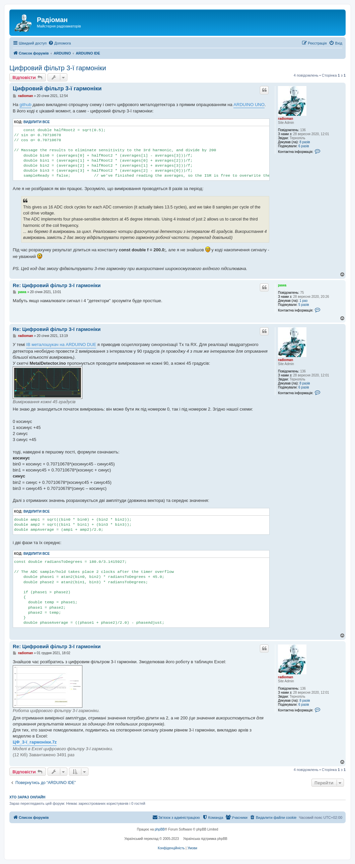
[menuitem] (59, 43)
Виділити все (36, 122)
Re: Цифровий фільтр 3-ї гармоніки (57, 285)
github (25, 104)
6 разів (303, 146)
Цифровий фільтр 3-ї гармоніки (57, 68)
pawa (282, 285)
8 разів (304, 142)
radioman (285, 118)
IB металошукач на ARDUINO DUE (61, 344)
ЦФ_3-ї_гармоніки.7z (35, 742)
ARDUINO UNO (248, 104)
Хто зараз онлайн (27, 797)
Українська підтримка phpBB (205, 839)
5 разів (303, 305)
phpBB (160, 829)
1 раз (303, 301)
